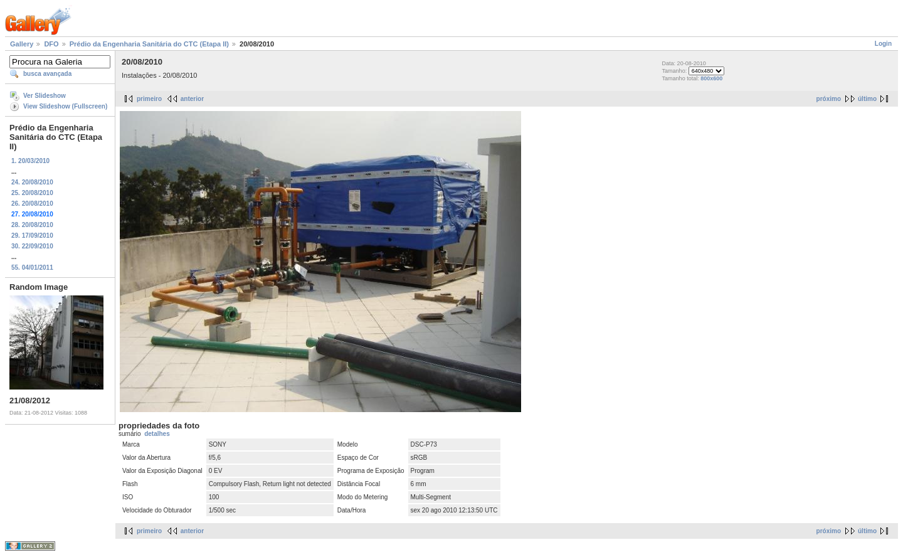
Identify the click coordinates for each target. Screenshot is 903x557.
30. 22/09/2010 (32, 246)
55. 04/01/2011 (32, 267)
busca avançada (47, 73)
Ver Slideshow (44, 95)
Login (883, 43)
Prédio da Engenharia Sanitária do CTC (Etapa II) (149, 44)
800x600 (711, 78)
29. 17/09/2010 (32, 235)
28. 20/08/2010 (32, 224)
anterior (192, 98)
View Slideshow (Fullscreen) (65, 106)
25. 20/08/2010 (32, 192)
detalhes (157, 433)
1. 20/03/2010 (30, 160)
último (867, 98)
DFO (51, 44)
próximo (828, 98)
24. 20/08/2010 (32, 182)
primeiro (149, 98)
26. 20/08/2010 (32, 203)
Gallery (21, 44)
